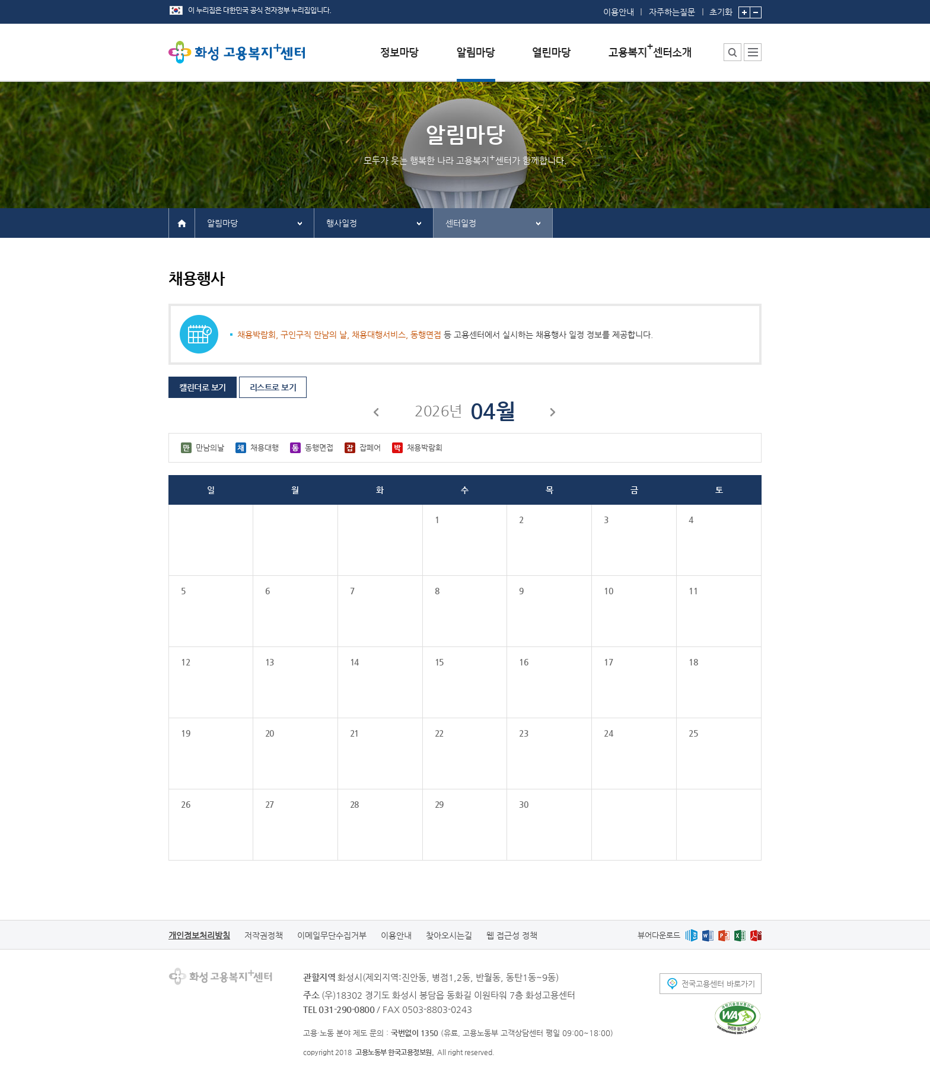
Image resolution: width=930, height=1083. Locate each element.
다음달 (553, 414)
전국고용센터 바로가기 (718, 983)
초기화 (720, 8)
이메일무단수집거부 (332, 935)
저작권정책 (263, 935)
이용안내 (618, 12)
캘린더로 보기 (202, 387)
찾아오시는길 (449, 935)
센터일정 (460, 223)
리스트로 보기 (273, 387)
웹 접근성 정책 (511, 935)
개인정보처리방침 (199, 935)
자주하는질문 (672, 12)
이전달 (377, 414)
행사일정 (341, 223)
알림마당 (222, 223)
